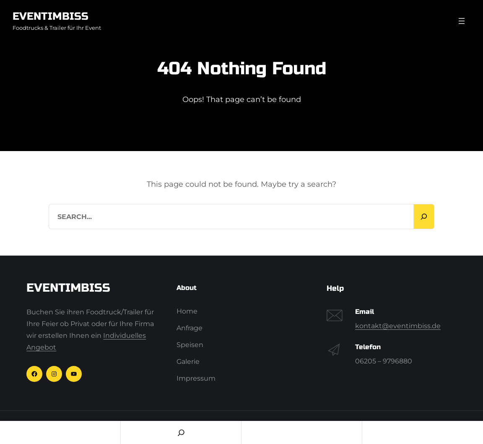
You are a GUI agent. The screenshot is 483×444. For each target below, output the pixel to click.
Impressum (196, 378)
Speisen (190, 345)
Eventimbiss (50, 16)
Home (187, 311)
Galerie (188, 362)
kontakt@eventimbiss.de (398, 326)
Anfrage (190, 328)
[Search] (423, 216)
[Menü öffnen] (461, 21)
